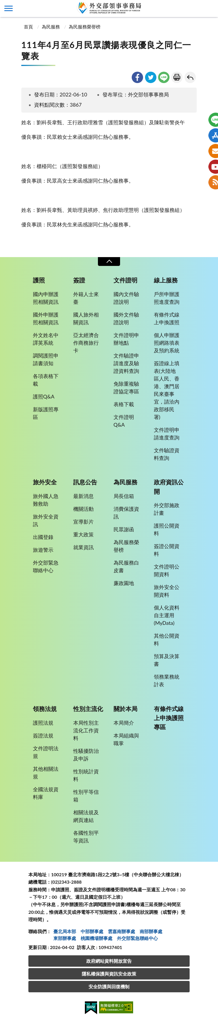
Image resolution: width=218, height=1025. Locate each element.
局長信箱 (124, 496)
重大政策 (83, 534)
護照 (39, 280)
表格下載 (124, 404)
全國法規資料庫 (45, 793)
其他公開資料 (166, 639)
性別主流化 (88, 708)
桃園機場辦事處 (96, 938)
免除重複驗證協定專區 (126, 387)
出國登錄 (43, 537)
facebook (137, 77)
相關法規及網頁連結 (86, 816)
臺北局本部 (64, 931)
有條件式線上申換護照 (166, 318)
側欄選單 (8, 8)
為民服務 (51, 26)
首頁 (28, 26)
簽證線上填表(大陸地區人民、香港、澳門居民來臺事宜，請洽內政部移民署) (166, 390)
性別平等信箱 (86, 796)
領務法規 (45, 708)
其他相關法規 (45, 773)
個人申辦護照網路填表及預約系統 (166, 343)
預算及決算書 (166, 660)
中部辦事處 (92, 931)
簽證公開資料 (166, 550)
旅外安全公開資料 (166, 591)
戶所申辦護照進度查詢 (166, 298)
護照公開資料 (166, 529)
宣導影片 (83, 521)
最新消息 (83, 496)
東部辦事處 (64, 938)
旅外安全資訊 (45, 520)
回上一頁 (190, 77)
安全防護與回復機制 (109, 986)
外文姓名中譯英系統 (45, 339)
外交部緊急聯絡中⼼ (137, 938)
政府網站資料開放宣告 (109, 961)
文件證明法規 (45, 752)
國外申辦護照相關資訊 (45, 318)
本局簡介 (124, 723)
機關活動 (83, 509)
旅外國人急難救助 (45, 500)
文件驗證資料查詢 (166, 454)
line (163, 77)
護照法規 (43, 723)
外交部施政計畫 (166, 509)
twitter (150, 77)
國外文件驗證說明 (126, 318)
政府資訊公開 (169, 486)
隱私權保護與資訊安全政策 (109, 973)
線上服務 (166, 280)
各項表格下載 (45, 380)
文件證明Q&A (124, 421)
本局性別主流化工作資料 (86, 730)
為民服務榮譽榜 (84, 26)
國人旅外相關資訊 (86, 318)
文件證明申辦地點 (126, 339)
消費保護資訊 (126, 513)
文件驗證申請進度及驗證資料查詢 (126, 363)
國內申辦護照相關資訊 (45, 298)
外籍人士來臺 (86, 298)
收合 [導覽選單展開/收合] (109, 261)
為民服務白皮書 (126, 566)
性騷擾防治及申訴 (86, 755)
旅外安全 (45, 482)
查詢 (209, 8)
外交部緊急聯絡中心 (45, 566)
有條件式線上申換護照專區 (169, 718)
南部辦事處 (151, 931)
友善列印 (177, 77)
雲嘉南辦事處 (121, 931)
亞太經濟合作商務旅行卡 (86, 343)
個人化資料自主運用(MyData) (166, 615)
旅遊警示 (43, 550)
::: (3, 4)
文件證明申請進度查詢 (166, 434)
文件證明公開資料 (166, 570)
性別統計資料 (86, 775)
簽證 (79, 280)
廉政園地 (124, 583)
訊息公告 (85, 482)
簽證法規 (43, 735)
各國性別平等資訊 (86, 837)
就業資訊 (83, 547)
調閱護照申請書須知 (45, 359)
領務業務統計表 (166, 680)
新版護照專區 (45, 413)
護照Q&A (43, 396)
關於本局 (125, 708)
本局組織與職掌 (126, 739)
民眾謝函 (124, 529)
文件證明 (125, 280)
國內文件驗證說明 (126, 298)
